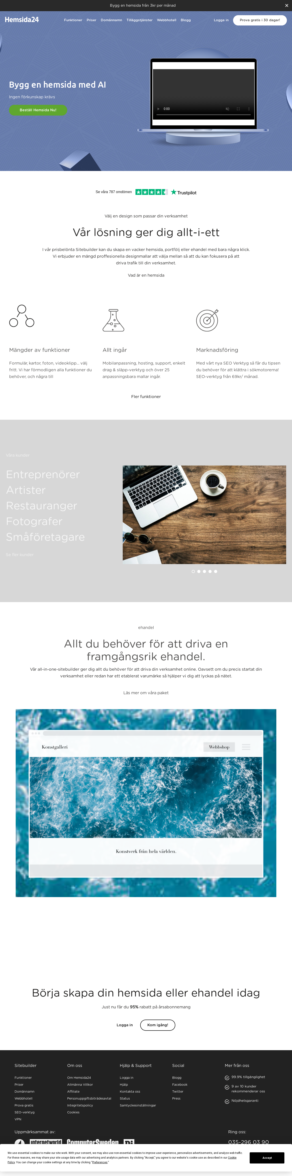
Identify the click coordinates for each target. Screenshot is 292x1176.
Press (176, 1098)
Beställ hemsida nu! (38, 110)
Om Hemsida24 (79, 1077)
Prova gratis (24, 1105)
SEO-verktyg (24, 1112)
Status (125, 1098)
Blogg (186, 20)
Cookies (73, 1112)
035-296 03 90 (248, 1142)
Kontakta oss (130, 1091)
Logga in (221, 20)
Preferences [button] (99, 1162)
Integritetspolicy (80, 1105)
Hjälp (124, 1084)
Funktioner (73, 20)
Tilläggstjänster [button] (139, 20)
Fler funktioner (146, 406)
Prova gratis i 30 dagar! (260, 20)
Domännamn (111, 20)
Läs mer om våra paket (146, 704)
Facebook (179, 1084)
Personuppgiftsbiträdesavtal (89, 1098)
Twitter (177, 1091)
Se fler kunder (20, 565)
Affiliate (73, 1091)
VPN (18, 1119)
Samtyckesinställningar (138, 1105)
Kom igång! (157, 1034)
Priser (91, 20)
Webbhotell (166, 20)
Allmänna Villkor (80, 1084)
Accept (267, 1157)
